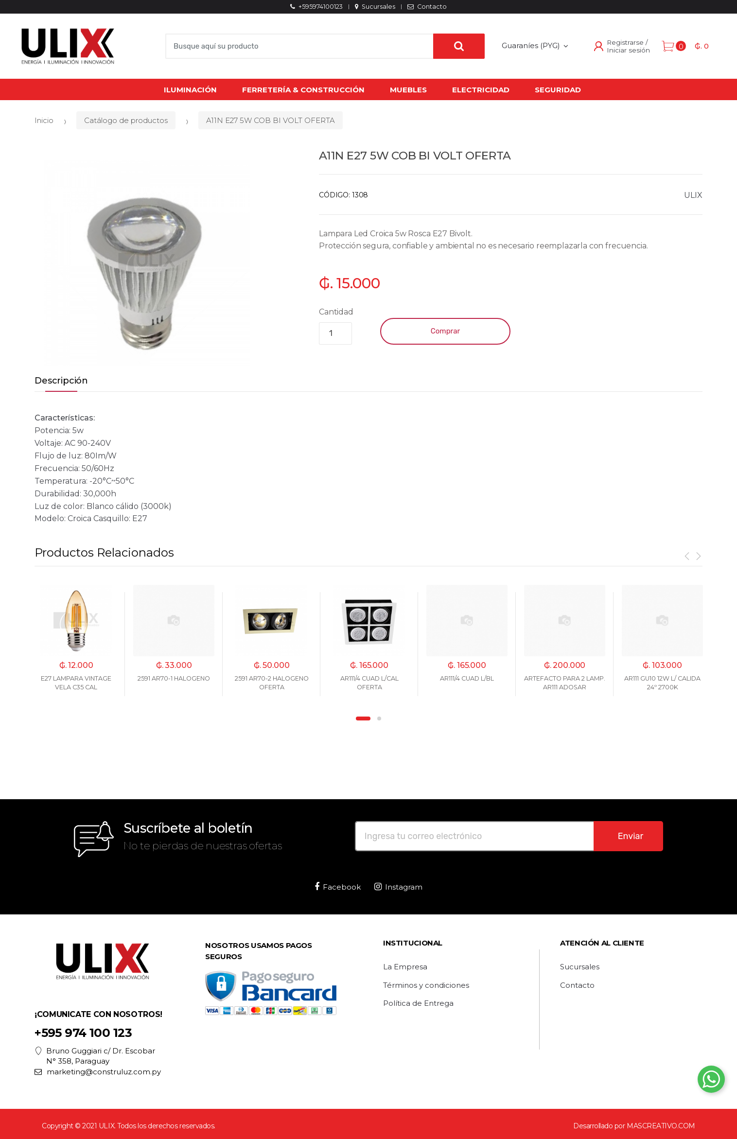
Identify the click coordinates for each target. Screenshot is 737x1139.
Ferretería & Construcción (303, 89)
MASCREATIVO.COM (661, 1125)
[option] (147, 263)
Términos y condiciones (426, 985)
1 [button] (363, 718)
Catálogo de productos (126, 120)
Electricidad (480, 89)
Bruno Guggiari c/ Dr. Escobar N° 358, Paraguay (95, 1056)
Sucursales (375, 6)
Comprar (445, 331)
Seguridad (558, 89)
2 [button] (379, 718)
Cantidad (336, 311)
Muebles (408, 89)
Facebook (338, 887)
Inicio (44, 120)
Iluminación (190, 89)
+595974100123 (316, 6)
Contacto (426, 6)
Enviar (631, 836)
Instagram (398, 887)
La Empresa (405, 967)
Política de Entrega (418, 1003)
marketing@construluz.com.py (98, 1071)
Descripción (61, 381)
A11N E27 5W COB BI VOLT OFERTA (270, 120)
